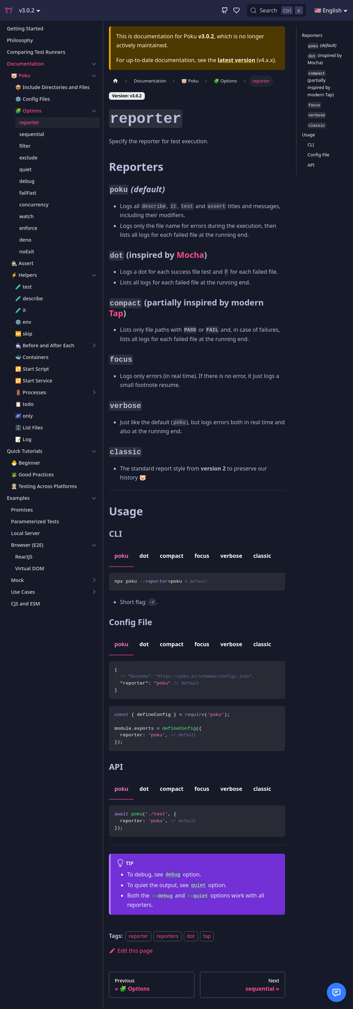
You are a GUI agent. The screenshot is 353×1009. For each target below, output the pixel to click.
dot (191, 936)
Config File (318, 155)
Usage (308, 135)
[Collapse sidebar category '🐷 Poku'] (94, 75)
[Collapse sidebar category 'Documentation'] (94, 64)
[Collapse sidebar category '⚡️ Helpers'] (94, 275)
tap (207, 936)
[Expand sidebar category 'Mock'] (94, 580)
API (310, 165)
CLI (310, 145)
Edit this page (131, 950)
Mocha (190, 254)
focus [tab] (201, 556)
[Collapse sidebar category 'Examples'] (94, 498)
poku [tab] (121, 556)
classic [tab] (262, 556)
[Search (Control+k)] (276, 10)
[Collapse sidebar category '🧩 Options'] (94, 111)
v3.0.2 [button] (26, 10)
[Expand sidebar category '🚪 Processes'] (94, 392)
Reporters (312, 35)
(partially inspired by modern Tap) (320, 84)
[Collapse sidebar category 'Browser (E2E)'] (94, 545)
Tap (116, 313)
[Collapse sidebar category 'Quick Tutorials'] (94, 451)
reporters (167, 936)
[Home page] (115, 81)
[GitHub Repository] (224, 10)
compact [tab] (172, 556)
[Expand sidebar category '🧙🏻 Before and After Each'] (94, 345)
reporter (138, 936)
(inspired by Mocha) (324, 59)
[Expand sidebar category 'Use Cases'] (94, 592)
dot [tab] (144, 556)
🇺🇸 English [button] (328, 10)
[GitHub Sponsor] (236, 10)
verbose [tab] (231, 556)
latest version (236, 60)
